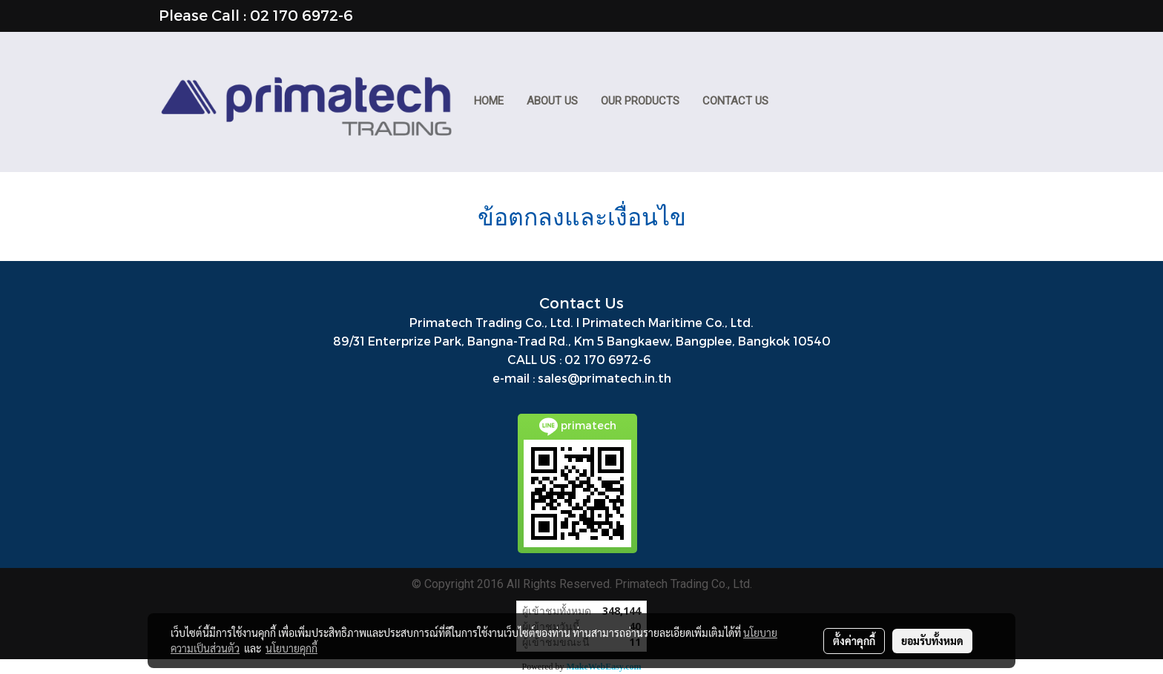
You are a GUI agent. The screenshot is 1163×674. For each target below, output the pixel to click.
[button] (794, 102)
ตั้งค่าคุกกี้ (854, 640)
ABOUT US (552, 101)
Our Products (640, 101)
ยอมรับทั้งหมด (932, 640)
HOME (489, 101)
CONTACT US (735, 101)
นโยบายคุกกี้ (291, 648)
